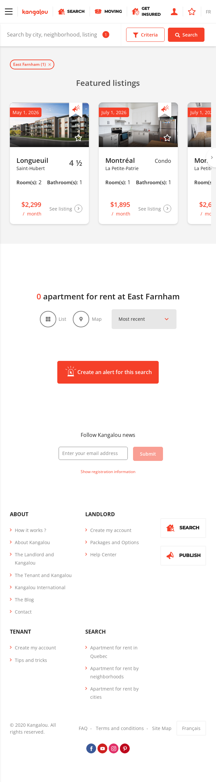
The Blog (24, 599)
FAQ (83, 728)
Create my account (110, 530)
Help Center (103, 555)
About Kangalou (32, 542)
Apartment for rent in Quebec (114, 652)
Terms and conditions (120, 728)
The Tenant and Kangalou (43, 575)
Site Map (162, 728)
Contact (23, 612)
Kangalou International (40, 587)
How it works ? (30, 530)
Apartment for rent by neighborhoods (114, 672)
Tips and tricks (31, 660)
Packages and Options (114, 542)
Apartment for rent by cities (114, 693)
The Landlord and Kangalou (34, 559)
